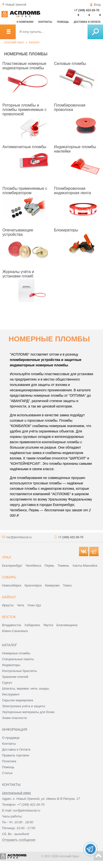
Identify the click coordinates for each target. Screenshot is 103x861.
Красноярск (33, 585)
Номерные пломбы (16, 653)
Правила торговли (15, 755)
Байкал (8, 597)
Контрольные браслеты (19, 671)
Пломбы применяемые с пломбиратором (24, 190)
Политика (9, 761)
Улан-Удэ (34, 605)
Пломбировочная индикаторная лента (72, 190)
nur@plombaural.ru (19, 537)
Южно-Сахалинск (15, 631)
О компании (24, 22)
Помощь (63, 22)
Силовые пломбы (70, 63)
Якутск (48, 625)
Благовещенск (66, 625)
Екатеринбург (12, 565)
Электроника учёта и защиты (23, 706)
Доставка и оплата (87, 22)
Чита (20, 605)
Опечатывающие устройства (17, 232)
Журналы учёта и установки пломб (18, 274)
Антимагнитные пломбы (24, 147)
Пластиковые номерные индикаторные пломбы (24, 65)
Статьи (7, 773)
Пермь (49, 565)
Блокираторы (66, 230)
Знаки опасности (14, 718)
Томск (67, 585)
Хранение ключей (15, 677)
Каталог (34, 42)
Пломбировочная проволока (69, 107)
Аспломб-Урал (14, 42)
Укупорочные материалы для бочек (28, 712)
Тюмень (63, 565)
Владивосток (11, 625)
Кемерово (52, 585)
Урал (6, 557)
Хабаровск (32, 625)
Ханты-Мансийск (84, 565)
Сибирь (9, 577)
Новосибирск (11, 585)
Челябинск (33, 565)
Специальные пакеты (18, 659)
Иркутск (7, 605)
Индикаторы (11, 665)
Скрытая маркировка (17, 700)
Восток (9, 617)
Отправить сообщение (18, 840)
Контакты (45, 22)
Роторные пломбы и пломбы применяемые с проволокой (24, 109)
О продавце (10, 738)
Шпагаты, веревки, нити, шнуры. (26, 688)
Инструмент (11, 694)
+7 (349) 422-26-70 (86, 10)
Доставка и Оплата (16, 749)
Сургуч (7, 682)
